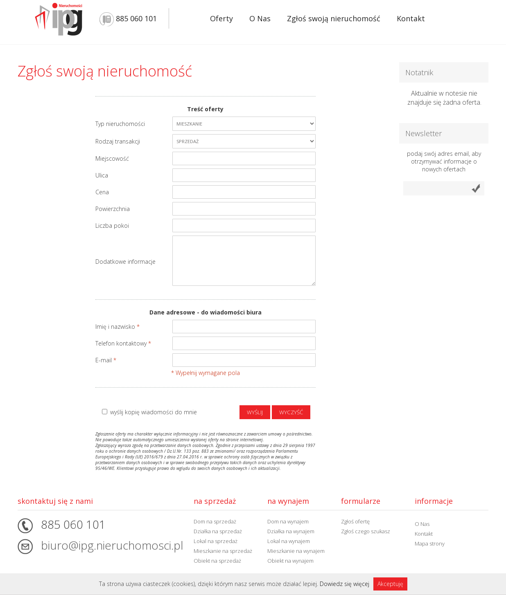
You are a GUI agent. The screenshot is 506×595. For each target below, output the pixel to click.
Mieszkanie (223, 551)
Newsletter (423, 133)
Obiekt (217, 560)
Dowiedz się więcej (344, 584)
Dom (215, 521)
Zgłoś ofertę (355, 521)
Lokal (215, 541)
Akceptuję (390, 584)
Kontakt (411, 18)
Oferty (221, 18)
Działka (218, 531)
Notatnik (419, 72)
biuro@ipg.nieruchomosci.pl (112, 545)
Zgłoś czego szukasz (365, 531)
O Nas (260, 18)
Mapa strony (430, 543)
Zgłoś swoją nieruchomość (333, 18)
